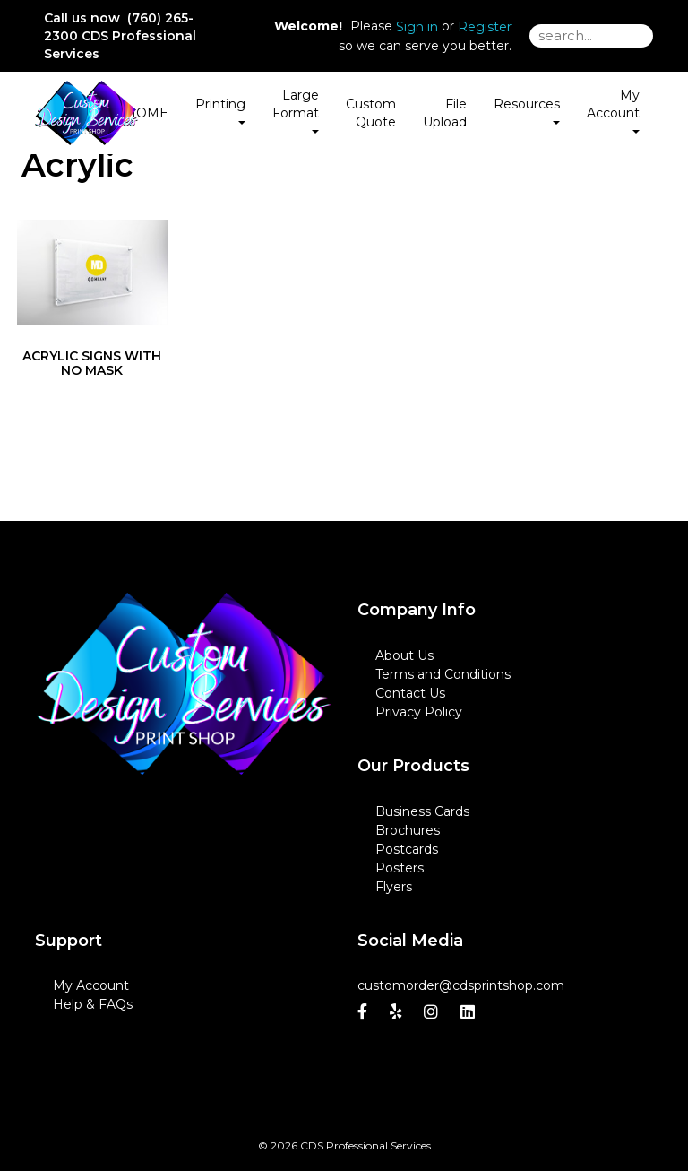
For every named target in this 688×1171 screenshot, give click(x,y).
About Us (404, 655)
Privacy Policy (418, 712)
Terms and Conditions (443, 674)
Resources (527, 110)
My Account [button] (613, 110)
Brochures (407, 830)
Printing (220, 110)
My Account (91, 985)
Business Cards (422, 811)
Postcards (406, 849)
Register (485, 27)
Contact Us (410, 693)
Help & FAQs (93, 1004)
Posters (399, 868)
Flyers (393, 887)
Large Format (295, 110)
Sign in (417, 27)
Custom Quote (371, 113)
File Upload (445, 113)
